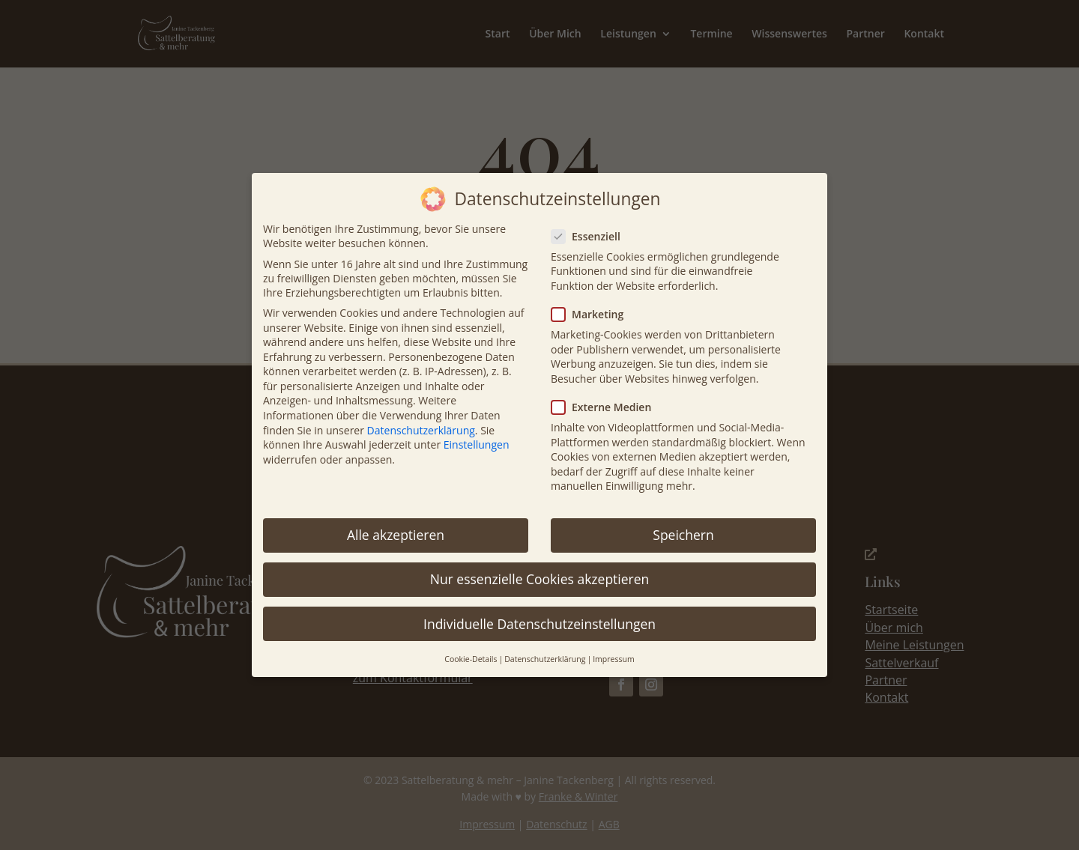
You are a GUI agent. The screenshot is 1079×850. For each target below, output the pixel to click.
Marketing (593, 304)
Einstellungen (477, 435)
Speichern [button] (683, 525)
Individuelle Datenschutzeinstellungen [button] (539, 613)
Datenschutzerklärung (421, 420)
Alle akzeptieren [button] (395, 525)
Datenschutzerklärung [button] (544, 648)
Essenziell (592, 226)
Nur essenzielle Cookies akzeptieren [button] (540, 569)
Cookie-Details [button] (470, 648)
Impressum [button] (613, 648)
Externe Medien (607, 396)
